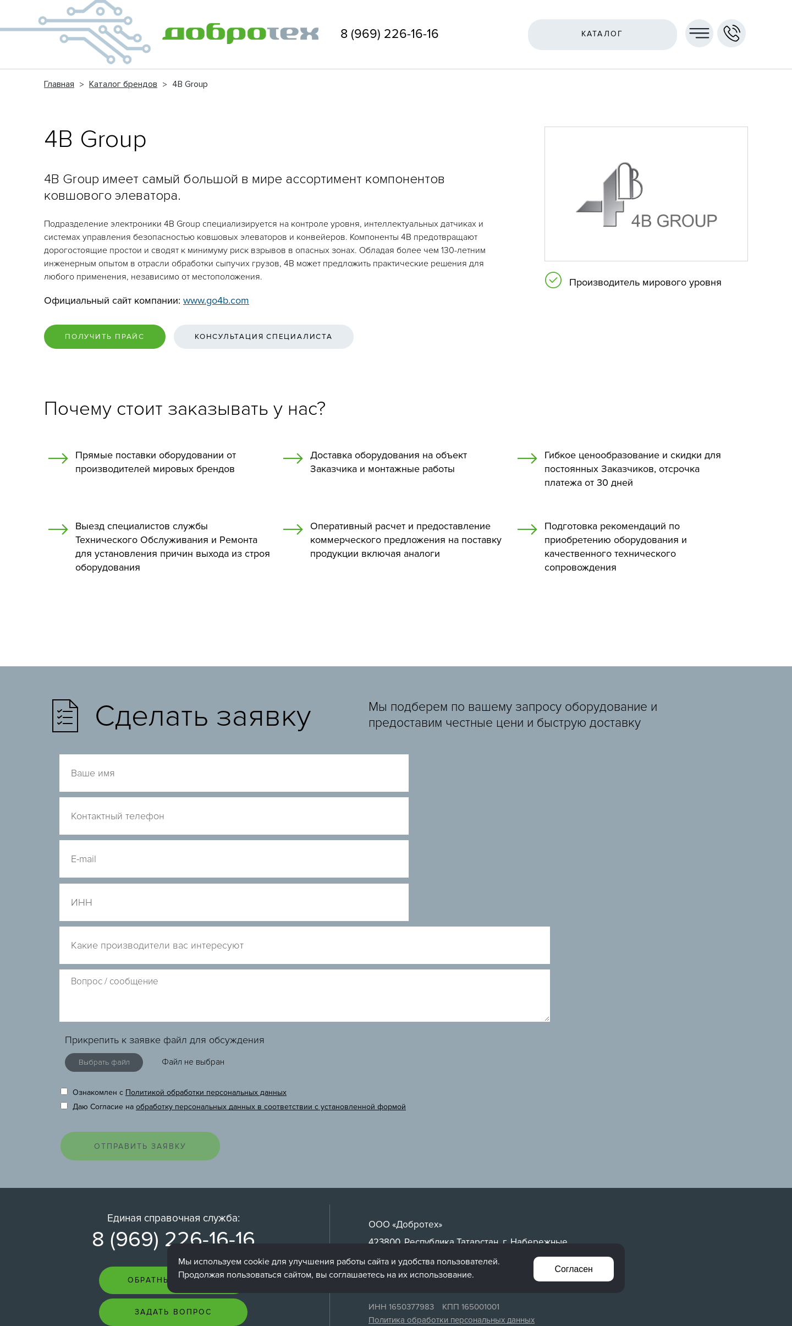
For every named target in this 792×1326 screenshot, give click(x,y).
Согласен (572, 1268)
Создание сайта (681, 1295)
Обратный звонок (173, 1112)
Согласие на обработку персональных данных (456, 1164)
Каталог (599, 34)
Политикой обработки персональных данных (206, 919)
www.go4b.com (216, 300)
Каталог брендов (123, 84)
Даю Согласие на (233, 934)
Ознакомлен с (174, 919)
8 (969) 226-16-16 (389, 34)
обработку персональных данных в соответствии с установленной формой (271, 934)
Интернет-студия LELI (673, 1304)
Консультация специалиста (281, 337)
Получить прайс (110, 337)
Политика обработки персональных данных (452, 1153)
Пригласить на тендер (173, 1177)
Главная (59, 84)
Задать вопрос (173, 1145)
